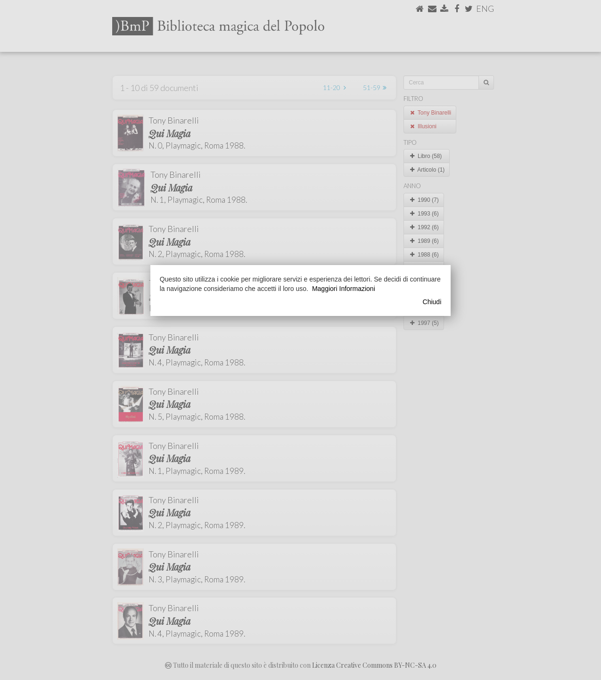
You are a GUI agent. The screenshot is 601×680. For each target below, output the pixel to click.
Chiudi (432, 302)
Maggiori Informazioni (343, 288)
